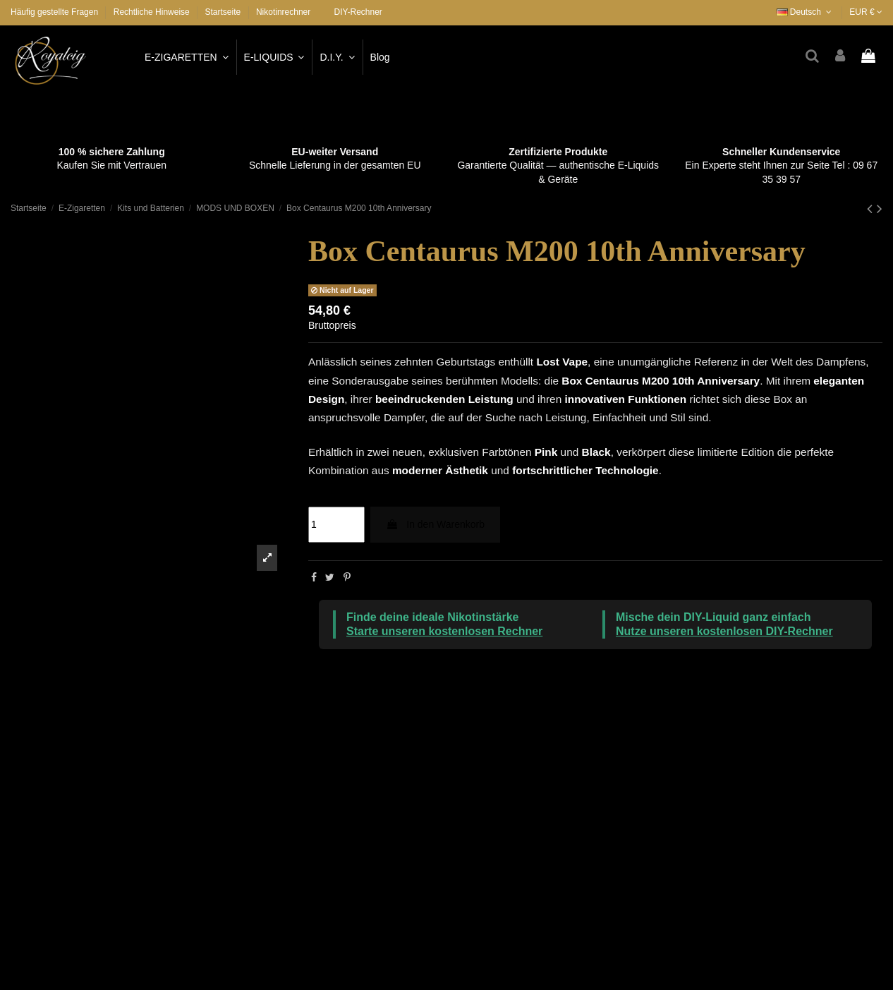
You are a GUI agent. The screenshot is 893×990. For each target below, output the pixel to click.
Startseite (223, 12)
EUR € (865, 12)
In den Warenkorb (435, 524)
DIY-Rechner (358, 12)
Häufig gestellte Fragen (55, 12)
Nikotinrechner (283, 12)
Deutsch (805, 12)
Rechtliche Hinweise (153, 12)
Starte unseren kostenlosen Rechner (444, 631)
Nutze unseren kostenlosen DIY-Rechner (724, 631)
